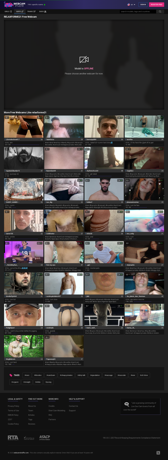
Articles (31, 415)
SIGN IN (143, 5)
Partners (52, 419)
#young (48, 382)
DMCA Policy (13, 415)
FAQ (50, 415)
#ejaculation (95, 375)
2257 (10, 419)
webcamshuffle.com (21, 453)
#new (133, 375)
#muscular (122, 375)
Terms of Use (13, 410)
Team (30, 410)
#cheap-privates (66, 375)
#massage (109, 375)
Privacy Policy (13, 406)
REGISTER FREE (156, 5)
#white (37, 382)
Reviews (31, 424)
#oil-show (144, 375)
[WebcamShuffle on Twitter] (158, 453)
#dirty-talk (81, 375)
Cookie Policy (13, 424)
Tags (30, 419)
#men (27, 375)
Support (72, 410)
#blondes (38, 375)
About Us (32, 406)
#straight (27, 382)
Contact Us (73, 406)
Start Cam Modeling (57, 410)
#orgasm (15, 382)
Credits (52, 406)
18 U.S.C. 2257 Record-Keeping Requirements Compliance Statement (131, 438)
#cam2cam (51, 375)
